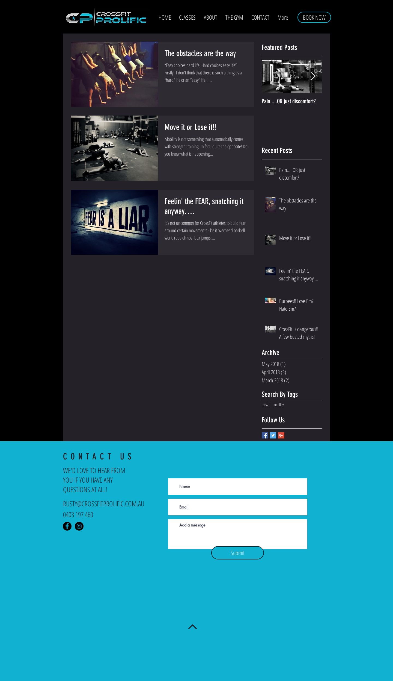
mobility (278, 404)
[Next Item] (313, 76)
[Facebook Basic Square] (265, 435)
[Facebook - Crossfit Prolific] (67, 526)
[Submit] (237, 552)
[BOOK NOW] (314, 17)
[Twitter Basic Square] (273, 435)
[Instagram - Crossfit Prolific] (79, 526)
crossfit (266, 404)
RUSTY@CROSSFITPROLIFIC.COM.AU (103, 504)
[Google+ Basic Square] (281, 435)
